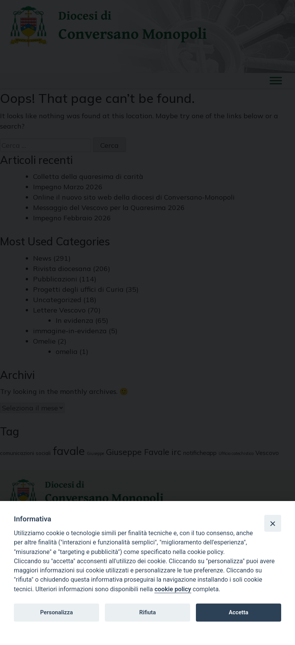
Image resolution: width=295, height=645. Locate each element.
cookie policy (172, 589)
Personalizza (56, 612)
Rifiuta (147, 612)
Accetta (238, 612)
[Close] (272, 523)
